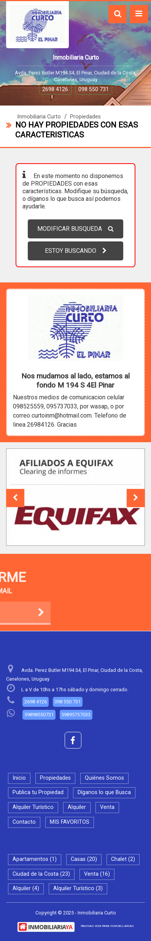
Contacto (24, 822)
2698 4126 (55, 89)
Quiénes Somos (104, 778)
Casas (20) (84, 859)
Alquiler (77, 807)
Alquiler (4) (26, 888)
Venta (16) (97, 874)
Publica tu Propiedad (38, 792)
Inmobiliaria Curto (39, 116)
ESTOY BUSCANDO (75, 250)
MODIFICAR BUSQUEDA (75, 228)
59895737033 (76, 714)
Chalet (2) (123, 859)
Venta (107, 807)
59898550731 (39, 714)
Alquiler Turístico (33, 807)
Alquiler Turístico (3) (78, 888)
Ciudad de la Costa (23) (41, 874)
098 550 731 (93, 89)
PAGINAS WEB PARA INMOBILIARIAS (107, 926)
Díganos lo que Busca (104, 792)
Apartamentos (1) (35, 859)
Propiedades (85, 116)
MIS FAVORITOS (69, 822)
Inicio (19, 778)
